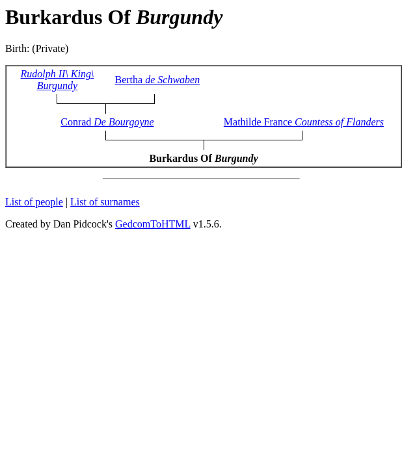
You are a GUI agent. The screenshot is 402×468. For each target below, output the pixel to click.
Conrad (107, 121)
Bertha (157, 79)
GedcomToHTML (153, 223)
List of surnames (105, 201)
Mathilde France (304, 121)
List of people (34, 201)
